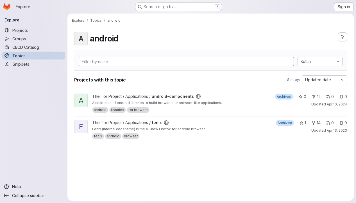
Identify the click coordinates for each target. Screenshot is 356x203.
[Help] (33, 187)
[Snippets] (33, 64)
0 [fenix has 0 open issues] (343, 122)
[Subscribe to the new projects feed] (342, 36)
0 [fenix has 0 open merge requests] (330, 122)
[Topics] (33, 55)
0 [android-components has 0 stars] (302, 96)
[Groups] (33, 39)
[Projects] (33, 30)
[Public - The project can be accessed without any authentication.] (198, 96)
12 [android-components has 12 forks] (316, 96)
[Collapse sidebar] (33, 196)
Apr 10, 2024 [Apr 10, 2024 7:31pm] (337, 104)
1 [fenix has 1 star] (303, 122)
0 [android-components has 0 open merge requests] (330, 96)
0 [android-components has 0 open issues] (343, 96)
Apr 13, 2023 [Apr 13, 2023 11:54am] (337, 130)
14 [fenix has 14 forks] (316, 122)
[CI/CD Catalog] (33, 47)
